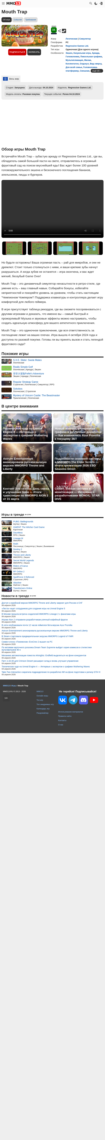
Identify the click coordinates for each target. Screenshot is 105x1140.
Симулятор (85, 39)
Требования (30, 20)
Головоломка (72, 56)
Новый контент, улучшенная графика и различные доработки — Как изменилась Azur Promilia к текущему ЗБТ (78, 433)
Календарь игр (43, 709)
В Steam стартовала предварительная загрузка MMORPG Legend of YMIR (37, 636)
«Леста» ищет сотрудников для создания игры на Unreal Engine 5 (33, 608)
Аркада (95, 53)
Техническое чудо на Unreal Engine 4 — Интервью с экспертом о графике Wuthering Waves (25, 433)
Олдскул (84, 64)
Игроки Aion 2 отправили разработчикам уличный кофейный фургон (35, 619)
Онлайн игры (42, 696)
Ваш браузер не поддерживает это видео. (52, 209)
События (18, 20)
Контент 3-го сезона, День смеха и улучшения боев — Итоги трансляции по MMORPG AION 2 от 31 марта (26, 493)
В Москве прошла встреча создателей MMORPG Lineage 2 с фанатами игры (39, 614)
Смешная (84, 71)
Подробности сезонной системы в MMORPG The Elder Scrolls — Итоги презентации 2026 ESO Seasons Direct (78, 463)
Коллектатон (72, 64)
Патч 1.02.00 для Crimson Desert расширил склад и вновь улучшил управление (40, 661)
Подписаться (17, 52)
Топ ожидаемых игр (45, 704)
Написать (34, 52)
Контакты (62, 720)
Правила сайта (64, 716)
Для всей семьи (74, 67)
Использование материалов (70, 712)
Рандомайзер (42, 713)
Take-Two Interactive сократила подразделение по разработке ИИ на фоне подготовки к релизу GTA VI (51, 672)
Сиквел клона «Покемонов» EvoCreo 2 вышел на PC (27, 642)
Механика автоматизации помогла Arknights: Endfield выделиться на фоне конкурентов (44, 655)
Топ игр (40, 700)
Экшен (69, 53)
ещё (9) (96, 71)
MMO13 (40, 691)
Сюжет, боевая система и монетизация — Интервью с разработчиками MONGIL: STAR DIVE (77, 493)
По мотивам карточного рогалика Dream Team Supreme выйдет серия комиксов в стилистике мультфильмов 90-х (47, 648)
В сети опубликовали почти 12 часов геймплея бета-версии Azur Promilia (37, 625)
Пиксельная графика (91, 56)
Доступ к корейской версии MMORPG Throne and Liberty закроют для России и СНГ (42, 603)
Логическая (71, 39)
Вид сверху (96, 64)
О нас (60, 725)
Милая (87, 60)
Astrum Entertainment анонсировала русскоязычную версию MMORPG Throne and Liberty (25, 463)
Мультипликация (74, 60)
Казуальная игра (82, 53)
